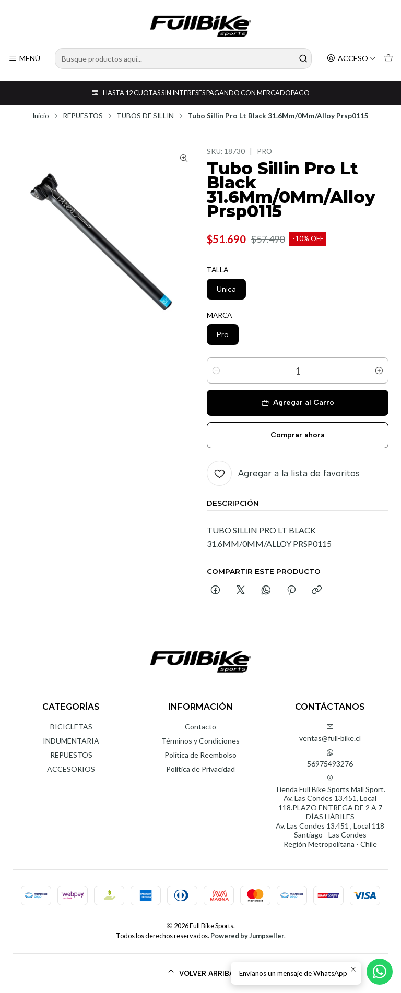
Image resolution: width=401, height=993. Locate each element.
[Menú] (24, 58)
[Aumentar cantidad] (379, 370)
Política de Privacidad (200, 768)
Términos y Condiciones (200, 740)
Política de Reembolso (200, 754)
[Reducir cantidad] (216, 370)
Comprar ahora (297, 434)
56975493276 (330, 758)
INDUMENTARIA (71, 740)
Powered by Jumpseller (247, 935)
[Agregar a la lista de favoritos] (283, 473)
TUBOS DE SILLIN (145, 116)
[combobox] (183, 58)
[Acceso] (351, 58)
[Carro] (388, 58)
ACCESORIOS (71, 768)
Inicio (40, 116)
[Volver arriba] (200, 973)
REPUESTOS (83, 116)
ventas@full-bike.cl (330, 733)
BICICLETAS (71, 726)
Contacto (200, 726)
